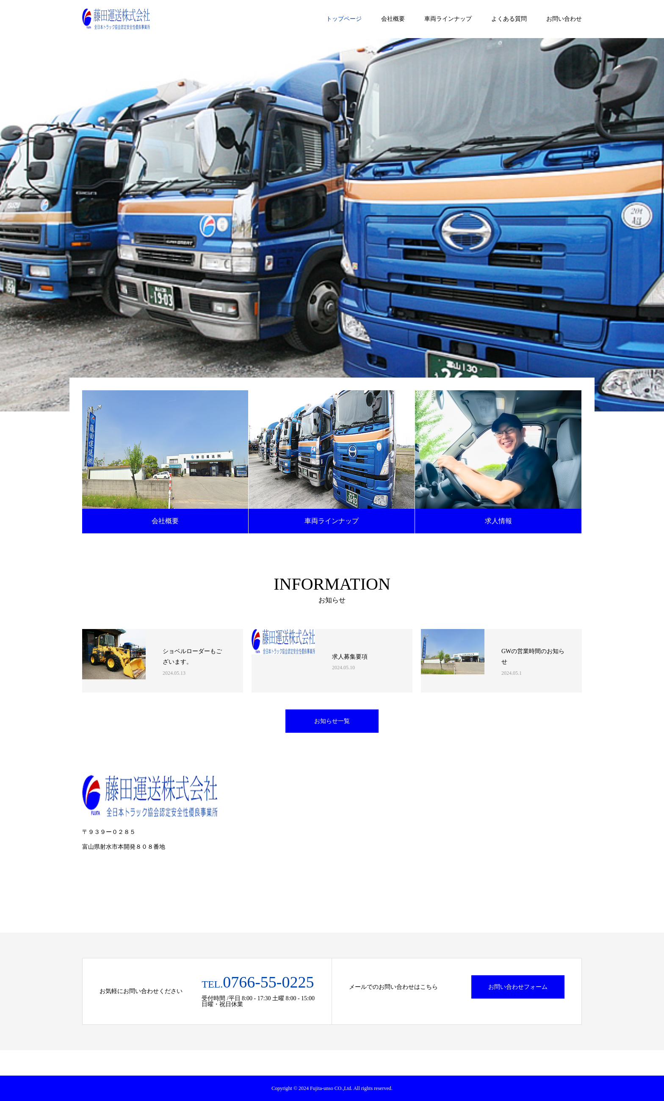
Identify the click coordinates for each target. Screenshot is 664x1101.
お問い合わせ (564, 19)
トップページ (344, 19)
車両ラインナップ (448, 19)
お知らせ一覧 (332, 721)
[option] (332, 224)
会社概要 (393, 19)
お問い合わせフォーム (518, 987)
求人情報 (498, 520)
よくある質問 (509, 19)
